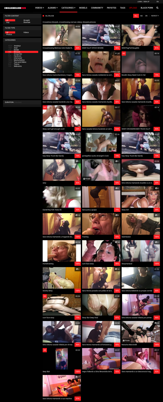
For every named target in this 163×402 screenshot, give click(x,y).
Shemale (26, 22)
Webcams (15, 66)
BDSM (13, 50)
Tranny (13, 64)
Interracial (15, 58)
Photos (9, 34)
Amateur (14, 46)
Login (140, 2)
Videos (26, 32)
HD (141, 16)
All (7, 20)
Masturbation (16, 60)
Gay (7, 22)
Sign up (146, 2)
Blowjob (14, 52)
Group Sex (15, 54)
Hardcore (14, 56)
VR (146, 16)
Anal (12, 48)
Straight (26, 20)
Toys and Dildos (17, 62)
